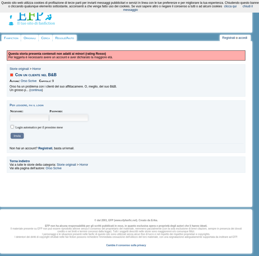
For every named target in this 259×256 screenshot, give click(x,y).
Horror (36, 69)
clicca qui (230, 6)
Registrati (228, 38)
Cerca (45, 38)
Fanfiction (11, 38)
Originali (30, 38)
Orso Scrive (29, 81)
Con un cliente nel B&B (36, 75)
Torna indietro (20, 161)
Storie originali (19, 69)
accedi (243, 38)
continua (36, 90)
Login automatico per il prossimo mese (39, 127)
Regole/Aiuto (64, 38)
